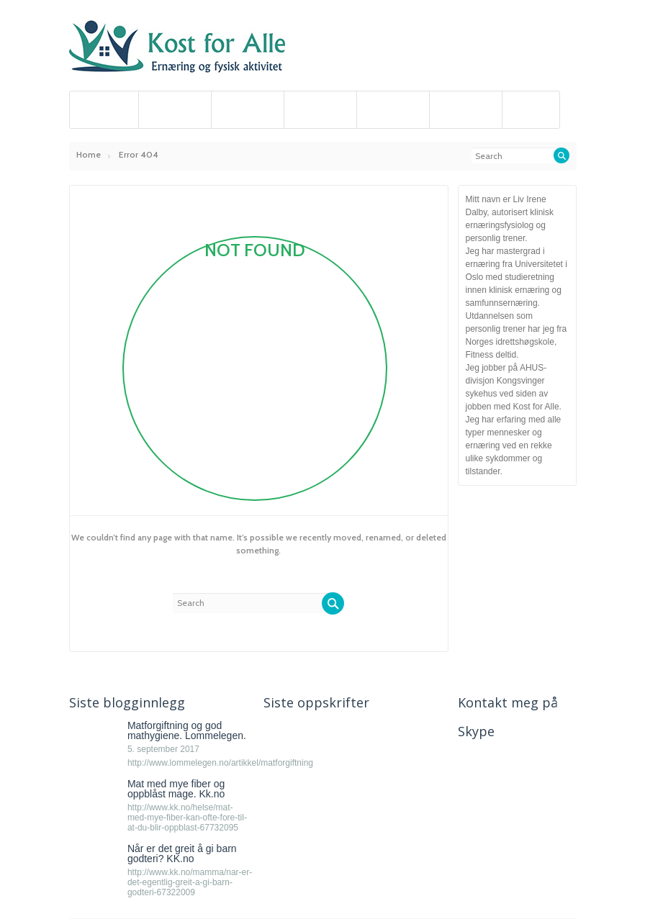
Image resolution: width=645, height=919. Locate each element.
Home (88, 154)
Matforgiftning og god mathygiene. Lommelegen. (186, 730)
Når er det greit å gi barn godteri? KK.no (182, 853)
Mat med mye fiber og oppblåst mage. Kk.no (176, 789)
